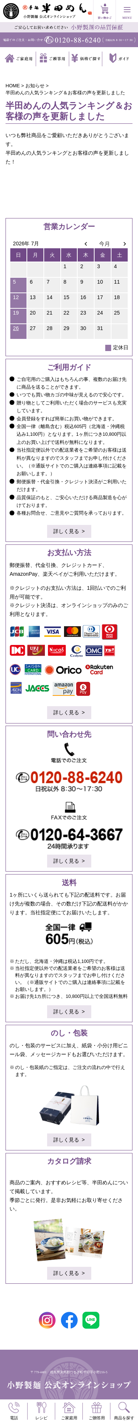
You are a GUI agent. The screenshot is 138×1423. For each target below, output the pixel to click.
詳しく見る (66, 531)
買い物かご (104, 11)
